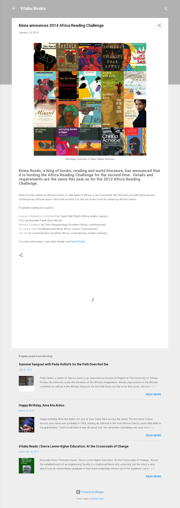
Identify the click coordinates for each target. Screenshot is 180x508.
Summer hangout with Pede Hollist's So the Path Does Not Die (63, 364)
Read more (153, 394)
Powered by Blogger (90, 492)
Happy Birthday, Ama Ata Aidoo (41, 405)
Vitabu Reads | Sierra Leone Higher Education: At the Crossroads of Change (73, 446)
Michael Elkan (98, 499)
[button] (159, 26)
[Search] (166, 9)
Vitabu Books (33, 8)
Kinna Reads (78, 241)
